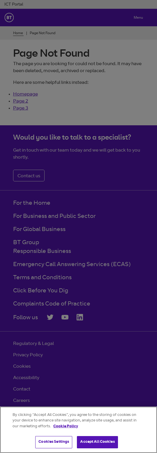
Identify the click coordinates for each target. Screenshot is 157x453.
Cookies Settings (53, 442)
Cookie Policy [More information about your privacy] (65, 426)
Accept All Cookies (97, 442)
